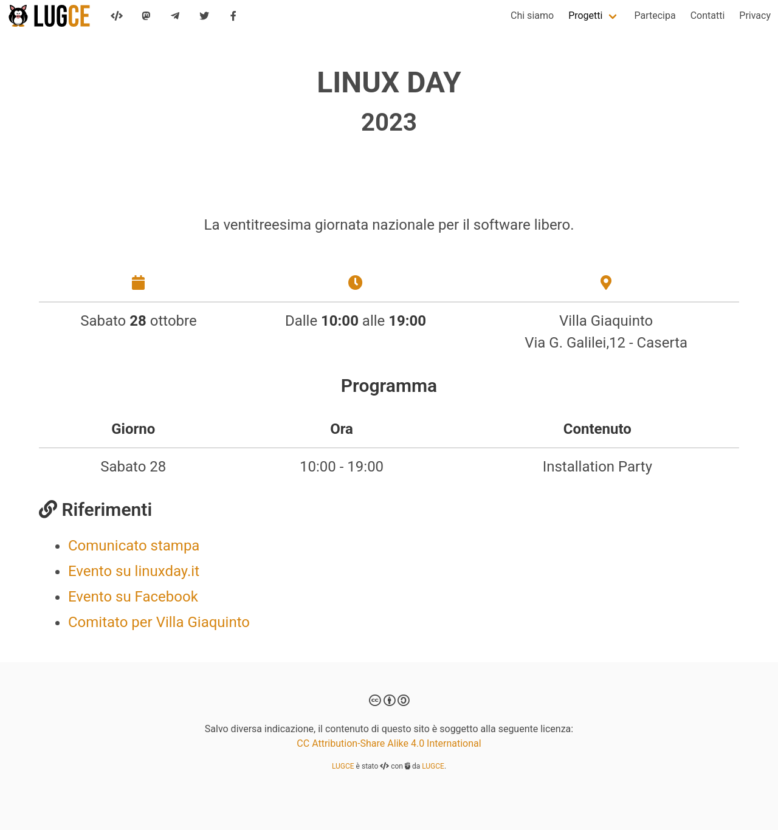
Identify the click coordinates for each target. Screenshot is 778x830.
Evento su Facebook (133, 596)
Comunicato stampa (133, 545)
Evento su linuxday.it (133, 571)
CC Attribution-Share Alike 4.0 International (389, 743)
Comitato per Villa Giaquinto (159, 622)
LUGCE (343, 766)
